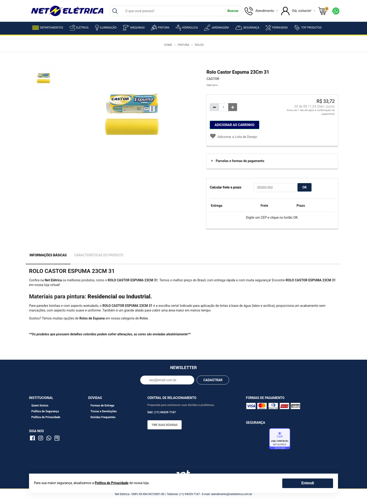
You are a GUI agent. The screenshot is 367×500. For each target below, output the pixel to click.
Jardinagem (216, 28)
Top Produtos (307, 28)
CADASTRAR (213, 380)
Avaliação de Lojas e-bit (257, 440)
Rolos (199, 44)
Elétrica (79, 27)
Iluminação (106, 27)
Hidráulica (187, 28)
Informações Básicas (48, 255)
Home (168, 44)
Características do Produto (98, 255)
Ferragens (277, 27)
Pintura (160, 27)
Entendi (307, 483)
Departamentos (47, 27)
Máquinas (134, 27)
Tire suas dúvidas (165, 425)
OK (304, 187)
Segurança (247, 28)
